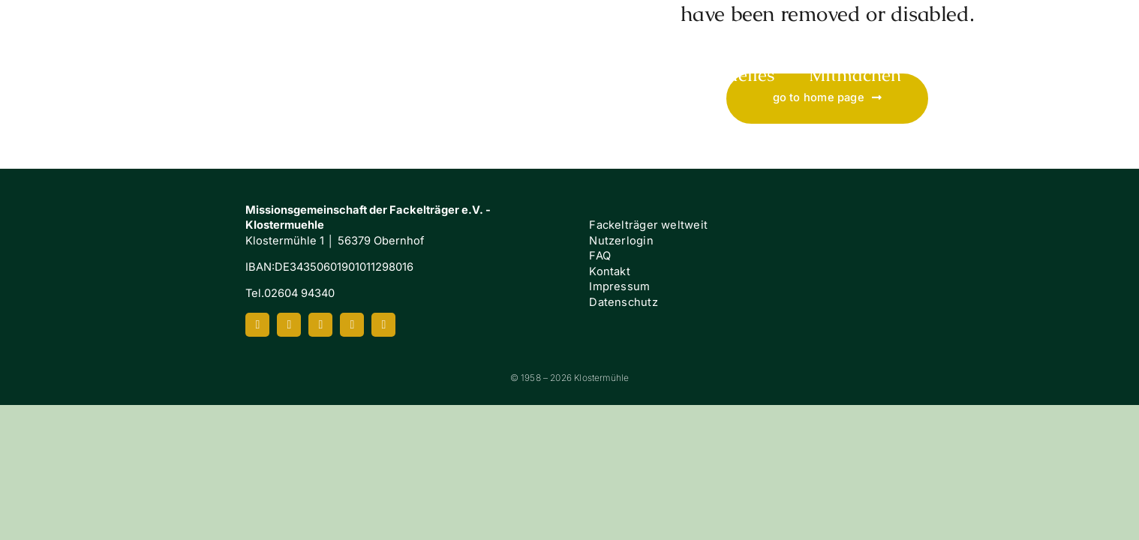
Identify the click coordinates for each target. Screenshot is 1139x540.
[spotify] (352, 325)
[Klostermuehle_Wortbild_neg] (111, 21)
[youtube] (320, 325)
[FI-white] (999, 248)
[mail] (383, 325)
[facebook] (257, 325)
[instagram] (289, 325)
